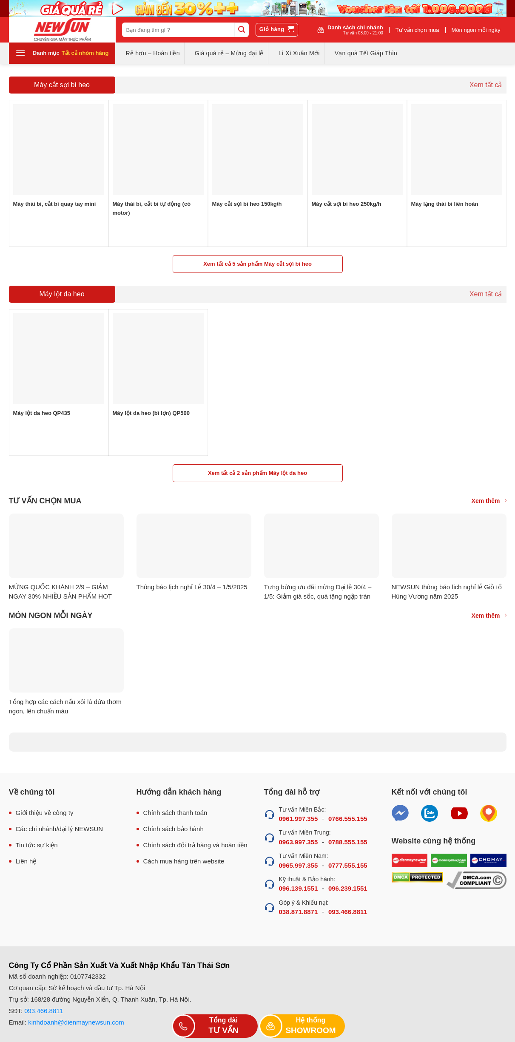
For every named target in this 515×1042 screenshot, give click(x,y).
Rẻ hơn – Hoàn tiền (153, 53)
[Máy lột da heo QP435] (58, 358)
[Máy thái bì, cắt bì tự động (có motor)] (158, 149)
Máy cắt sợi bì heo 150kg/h (247, 204)
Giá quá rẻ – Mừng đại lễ (229, 53)
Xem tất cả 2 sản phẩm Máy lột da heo (257, 473)
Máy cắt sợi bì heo (62, 84)
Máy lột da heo (61, 294)
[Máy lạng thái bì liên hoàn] (456, 149)
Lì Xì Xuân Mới (299, 53)
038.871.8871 (298, 911)
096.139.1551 (298, 888)
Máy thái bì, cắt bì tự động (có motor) (152, 208)
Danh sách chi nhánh (355, 29)
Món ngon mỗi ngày (476, 30)
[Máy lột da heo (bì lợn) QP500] (158, 358)
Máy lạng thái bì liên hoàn (444, 204)
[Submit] (241, 30)
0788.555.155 (347, 842)
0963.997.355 (298, 842)
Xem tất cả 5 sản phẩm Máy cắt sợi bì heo (257, 264)
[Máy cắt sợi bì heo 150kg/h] (257, 149)
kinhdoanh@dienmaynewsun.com (76, 1022)
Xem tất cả (485, 84)
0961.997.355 (298, 818)
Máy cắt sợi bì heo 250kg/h (346, 204)
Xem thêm (489, 500)
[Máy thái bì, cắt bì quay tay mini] (58, 149)
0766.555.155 (347, 818)
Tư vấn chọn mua (417, 30)
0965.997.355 (298, 865)
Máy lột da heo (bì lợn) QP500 (151, 413)
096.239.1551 (347, 888)
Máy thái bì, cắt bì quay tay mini (54, 204)
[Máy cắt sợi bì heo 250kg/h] (357, 149)
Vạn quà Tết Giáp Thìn (366, 53)
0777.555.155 (347, 865)
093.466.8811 (347, 911)
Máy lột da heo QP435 (41, 413)
